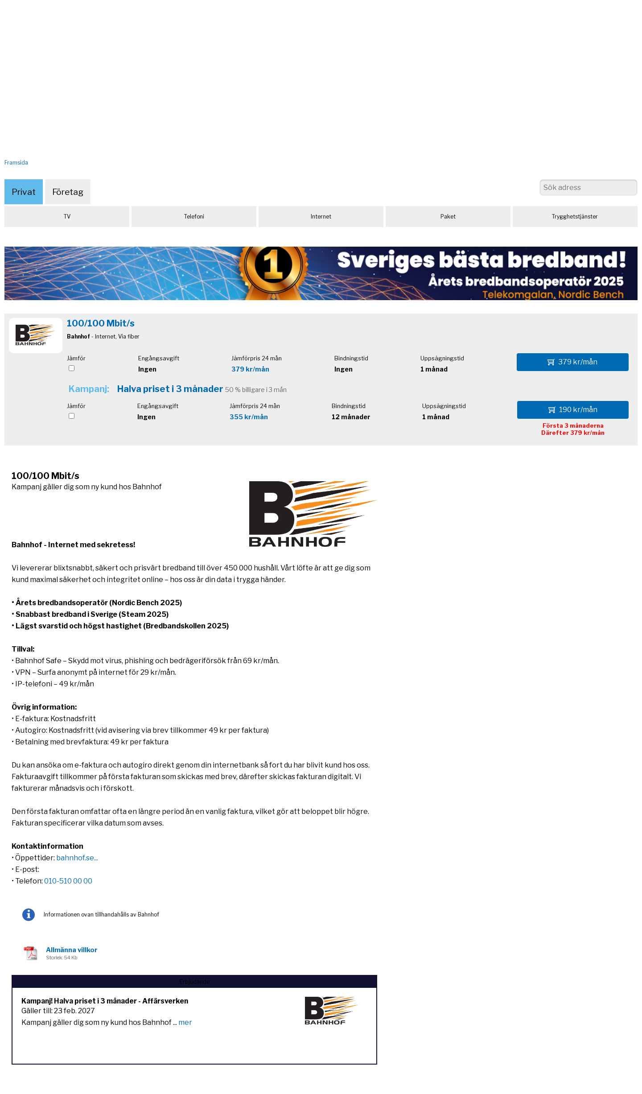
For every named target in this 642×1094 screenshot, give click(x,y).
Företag (67, 191)
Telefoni (194, 216)
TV (67, 216)
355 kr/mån (249, 417)
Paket (448, 216)
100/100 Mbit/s (101, 323)
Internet (321, 216)
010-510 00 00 (68, 881)
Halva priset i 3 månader (170, 389)
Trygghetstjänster (575, 216)
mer (185, 1022)
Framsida (16, 162)
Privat (24, 191)
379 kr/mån (250, 369)
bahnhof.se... (77, 858)
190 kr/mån (572, 409)
